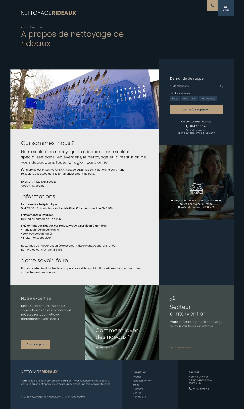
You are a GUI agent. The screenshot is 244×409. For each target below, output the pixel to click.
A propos (138, 388)
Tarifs (136, 384)
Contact (138, 392)
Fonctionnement (142, 380)
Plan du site (139, 396)
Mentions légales (75, 396)
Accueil (25, 27)
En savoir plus (35, 344)
